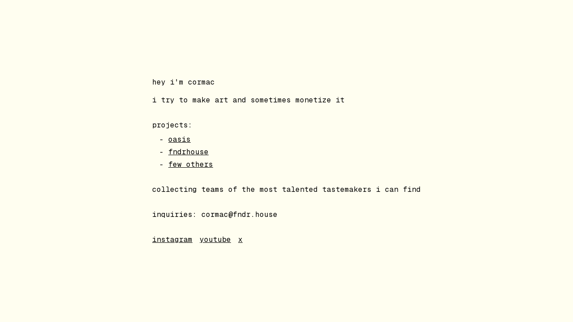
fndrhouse (188, 152)
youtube (215, 239)
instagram (172, 239)
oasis (179, 139)
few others (190, 164)
